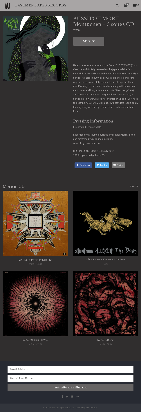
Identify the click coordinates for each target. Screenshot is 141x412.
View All (134, 186)
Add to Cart (89, 41)
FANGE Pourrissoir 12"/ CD (35, 340)
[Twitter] (102, 165)
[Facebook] (83, 165)
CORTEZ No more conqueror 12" (35, 260)
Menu (136, 5)
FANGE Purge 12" (105, 340)
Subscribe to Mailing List (70, 387)
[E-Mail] (118, 165)
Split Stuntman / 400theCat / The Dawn (105, 260)
